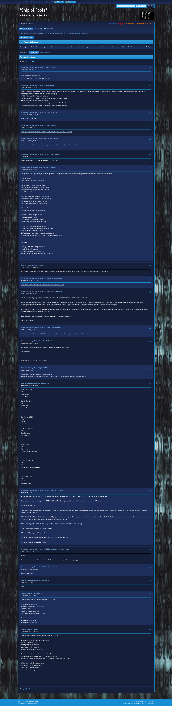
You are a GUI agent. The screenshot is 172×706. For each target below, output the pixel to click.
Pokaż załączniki (45, 52)
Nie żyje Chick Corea (41, 580)
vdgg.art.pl (121, 24)
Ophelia (37, 593)
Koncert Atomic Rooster (53, 291)
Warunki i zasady (143, 701)
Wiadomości (24, 52)
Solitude (53, 167)
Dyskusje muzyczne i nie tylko (32, 67)
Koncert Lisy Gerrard (52, 327)
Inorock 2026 (49, 85)
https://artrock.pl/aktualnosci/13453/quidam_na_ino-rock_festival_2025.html (46, 131)
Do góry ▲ (151, 701)
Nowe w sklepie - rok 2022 (54, 490)
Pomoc (135, 701)
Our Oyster (54, 138)
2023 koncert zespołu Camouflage (57, 549)
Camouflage (38, 265)
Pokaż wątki (34, 52)
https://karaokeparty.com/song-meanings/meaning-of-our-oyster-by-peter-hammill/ (48, 145)
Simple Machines (33, 701)
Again (36, 629)
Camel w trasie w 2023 (42, 383)
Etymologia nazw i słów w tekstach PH (35, 138)
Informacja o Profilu (26, 37)
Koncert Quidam (50, 125)
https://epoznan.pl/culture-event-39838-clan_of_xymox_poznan (42, 284)
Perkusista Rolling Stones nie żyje (46, 567)
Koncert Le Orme (51, 112)
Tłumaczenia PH (27, 593)
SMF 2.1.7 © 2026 (23, 701)
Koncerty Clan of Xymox (53, 278)
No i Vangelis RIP (40, 368)
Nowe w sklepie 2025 (52, 154)
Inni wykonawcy (27, 265)
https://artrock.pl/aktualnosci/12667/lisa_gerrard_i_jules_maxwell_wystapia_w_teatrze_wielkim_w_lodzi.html (57, 334)
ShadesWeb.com (33, 703)
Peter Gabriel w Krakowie (43, 341)
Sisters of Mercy (50, 67)
